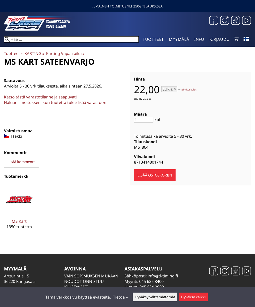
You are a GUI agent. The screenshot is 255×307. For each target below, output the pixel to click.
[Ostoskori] (236, 39)
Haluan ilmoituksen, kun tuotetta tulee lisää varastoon (55, 102)
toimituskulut (188, 89)
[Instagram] (224, 21)
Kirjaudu (219, 39)
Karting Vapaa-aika (65, 53)
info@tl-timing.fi (163, 276)
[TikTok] (235, 21)
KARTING (34, 53)
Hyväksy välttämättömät (155, 297)
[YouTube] (246, 21)
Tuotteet (153, 39)
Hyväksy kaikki (193, 297)
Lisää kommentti (21, 161)
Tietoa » (120, 297)
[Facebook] (213, 21)
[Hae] (71, 39)
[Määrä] (143, 120)
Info (199, 39)
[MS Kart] (19, 210)
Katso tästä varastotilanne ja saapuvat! (40, 97)
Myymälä (179, 39)
